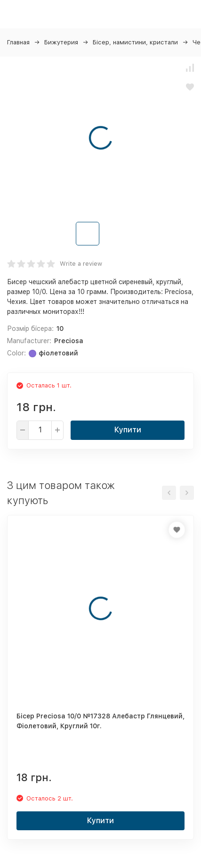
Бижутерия (61, 42)
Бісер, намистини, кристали (135, 42)
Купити (127, 429)
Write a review (81, 263)
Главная (18, 42)
